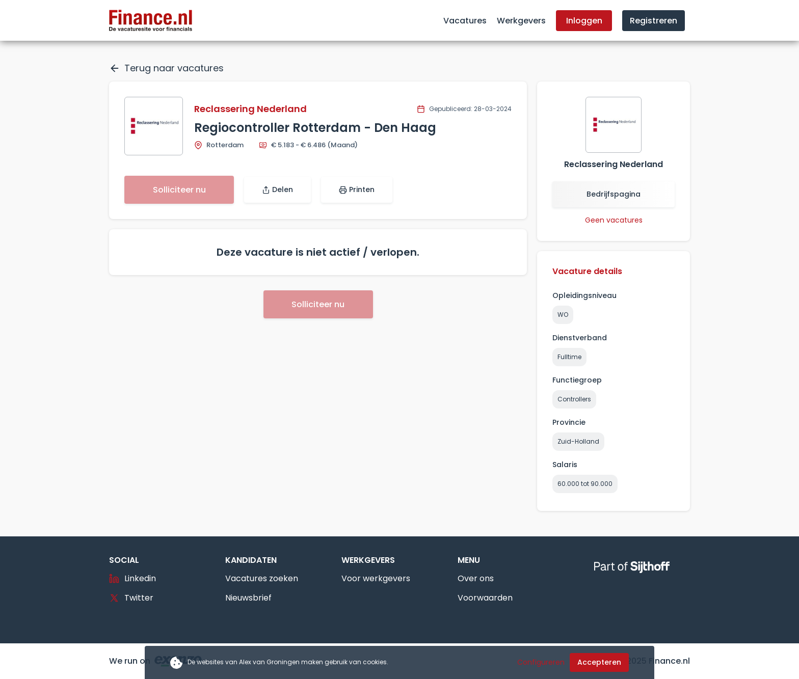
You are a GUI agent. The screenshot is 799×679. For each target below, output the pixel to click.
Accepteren (599, 662)
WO (562, 314)
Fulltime (569, 356)
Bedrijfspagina (614, 194)
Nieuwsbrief (248, 598)
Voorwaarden (485, 598)
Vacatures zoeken (261, 578)
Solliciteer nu (179, 190)
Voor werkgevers (375, 578)
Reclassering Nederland (250, 108)
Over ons (476, 578)
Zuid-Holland (578, 441)
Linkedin (132, 578)
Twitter (131, 598)
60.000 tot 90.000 (584, 483)
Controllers (574, 399)
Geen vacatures (614, 220)
